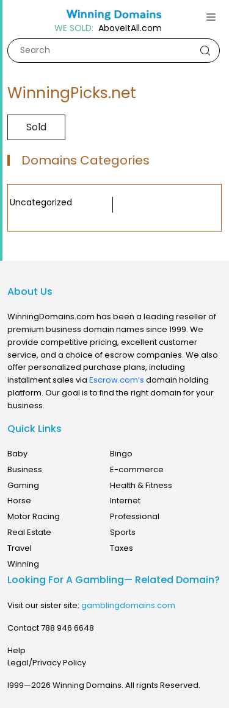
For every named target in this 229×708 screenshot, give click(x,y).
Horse (19, 500)
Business (24, 469)
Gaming (23, 485)
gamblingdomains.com (128, 605)
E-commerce (137, 469)
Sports (123, 532)
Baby (17, 453)
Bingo (121, 453)
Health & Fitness (141, 485)
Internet (125, 500)
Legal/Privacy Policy (46, 662)
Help (16, 650)
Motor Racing (33, 516)
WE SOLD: (73, 28)
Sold (36, 127)
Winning (23, 564)
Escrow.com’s (116, 380)
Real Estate (29, 532)
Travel (19, 548)
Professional (134, 516)
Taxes (121, 548)
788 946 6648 (67, 628)
